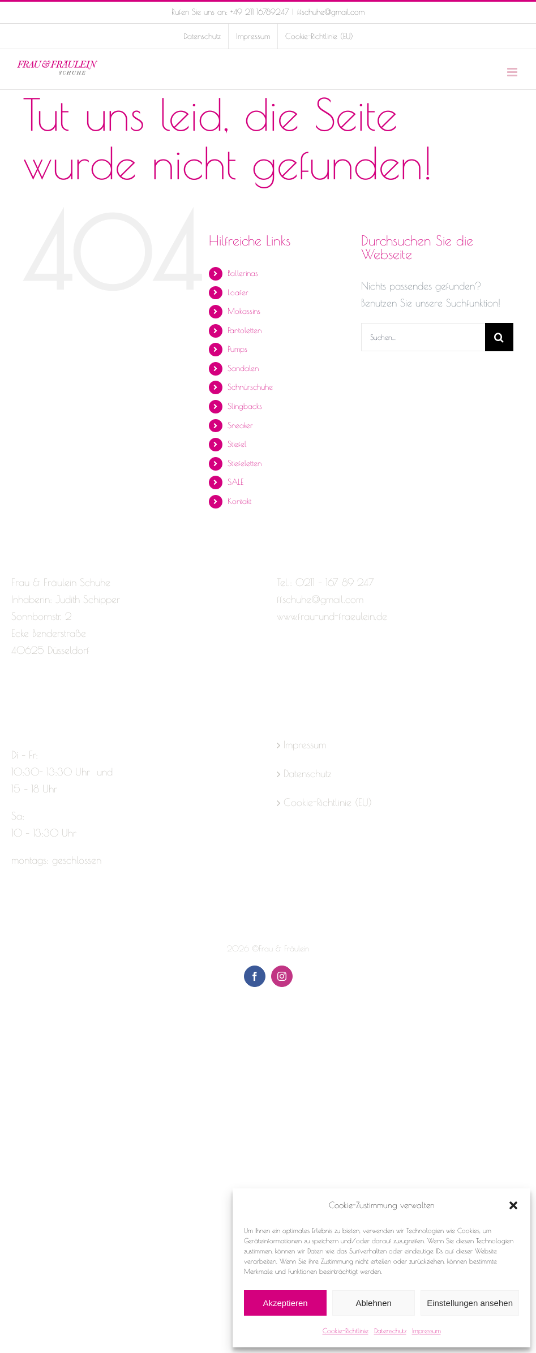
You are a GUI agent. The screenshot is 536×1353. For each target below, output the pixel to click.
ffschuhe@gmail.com (331, 11)
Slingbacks (245, 406)
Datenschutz (390, 1330)
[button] (513, 1205)
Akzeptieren (285, 1303)
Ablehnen (373, 1303)
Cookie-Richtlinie (345, 1330)
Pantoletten (244, 330)
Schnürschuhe (250, 386)
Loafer (238, 292)
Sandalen (243, 368)
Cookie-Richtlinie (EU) (328, 802)
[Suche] (499, 337)
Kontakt (239, 501)
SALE (235, 481)
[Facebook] (16, 695)
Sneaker (240, 425)
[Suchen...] (423, 337)
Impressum (426, 1330)
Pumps (237, 349)
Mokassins (244, 311)
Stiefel (237, 444)
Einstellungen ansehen (470, 1303)
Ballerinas (243, 273)
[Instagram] (36, 695)
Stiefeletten (244, 463)
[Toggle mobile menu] (513, 72)
